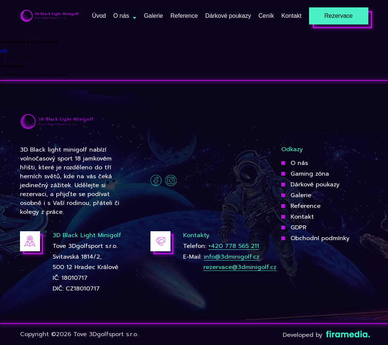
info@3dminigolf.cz (231, 256)
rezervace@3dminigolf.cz (239, 267)
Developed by (325, 335)
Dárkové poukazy (315, 184)
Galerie (301, 195)
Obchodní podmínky (320, 238)
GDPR (298, 227)
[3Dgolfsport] (49, 16)
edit (3, 50)
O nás (299, 163)
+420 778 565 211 (233, 246)
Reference (306, 206)
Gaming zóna (310, 174)
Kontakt (302, 217)
